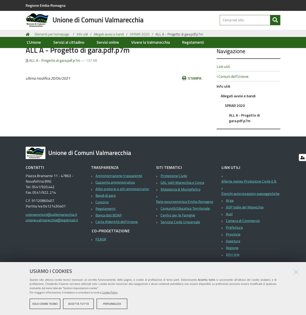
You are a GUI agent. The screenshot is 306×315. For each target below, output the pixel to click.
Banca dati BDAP (108, 233)
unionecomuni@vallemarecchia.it (51, 233)
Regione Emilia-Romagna (46, 5)
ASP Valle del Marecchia (244, 225)
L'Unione (34, 42)
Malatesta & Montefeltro (180, 207)
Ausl (229, 232)
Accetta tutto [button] (78, 304)
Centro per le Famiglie (178, 233)
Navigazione (231, 69)
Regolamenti (193, 42)
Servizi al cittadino (68, 42)
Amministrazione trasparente (118, 194)
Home (28, 52)
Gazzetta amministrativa (115, 200)
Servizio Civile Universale (180, 240)
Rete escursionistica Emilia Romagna (184, 220)
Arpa (230, 218)
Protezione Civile (174, 194)
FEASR (100, 257)
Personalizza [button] (112, 304)
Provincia (233, 252)
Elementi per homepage (52, 52)
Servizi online (108, 42)
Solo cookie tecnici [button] (45, 304)
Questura (233, 259)
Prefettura (234, 246)
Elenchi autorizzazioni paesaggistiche (250, 212)
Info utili (82, 52)
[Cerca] (275, 24)
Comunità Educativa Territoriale (185, 226)
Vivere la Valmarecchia (150, 42)
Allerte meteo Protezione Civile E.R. (249, 199)
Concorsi (102, 220)
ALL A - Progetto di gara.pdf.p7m (53, 78)
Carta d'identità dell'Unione (116, 240)
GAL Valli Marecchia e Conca (182, 201)
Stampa (191, 96)
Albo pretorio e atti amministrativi (122, 207)
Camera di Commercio (243, 239)
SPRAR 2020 (140, 52)
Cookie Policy (109, 293)
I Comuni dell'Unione (232, 94)
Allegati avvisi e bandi (109, 52)
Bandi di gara (105, 213)
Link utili (223, 85)
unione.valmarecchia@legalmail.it (52, 238)
